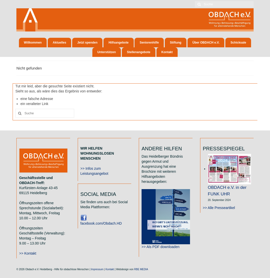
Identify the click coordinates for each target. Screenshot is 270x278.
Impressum (97, 269)
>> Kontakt (27, 253)
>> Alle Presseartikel (219, 208)
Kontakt (109, 269)
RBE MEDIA (141, 269)
